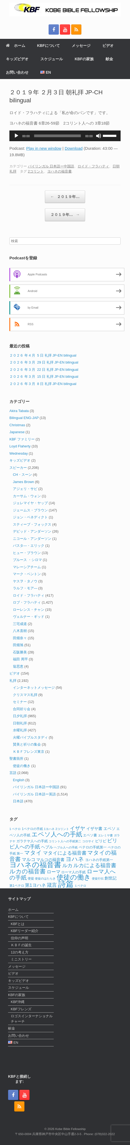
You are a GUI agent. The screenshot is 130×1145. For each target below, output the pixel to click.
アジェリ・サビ (25, 489)
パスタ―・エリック (28, 546)
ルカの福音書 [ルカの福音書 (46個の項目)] (27, 871)
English (18, 780)
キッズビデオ (17, 59)
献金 (109, 59)
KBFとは (17, 924)
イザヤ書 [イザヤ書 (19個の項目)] (94, 828)
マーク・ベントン (27, 574)
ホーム (15, 45)
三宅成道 (20, 624)
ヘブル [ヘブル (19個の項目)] (47, 847)
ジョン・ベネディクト (30, 517)
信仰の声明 (19, 938)
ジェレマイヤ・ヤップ (30, 503)
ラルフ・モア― (25, 588)
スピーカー (18, 468)
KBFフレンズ (21, 1009)
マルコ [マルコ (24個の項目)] (28, 859)
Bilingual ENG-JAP (24, 418)
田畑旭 (18, 645)
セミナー (20, 702)
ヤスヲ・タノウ (25, 581)
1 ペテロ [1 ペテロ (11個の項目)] (15, 828)
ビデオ (108, 45)
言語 (12, 773)
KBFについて (48, 45)
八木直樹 (20, 631)
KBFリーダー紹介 (24, 931)
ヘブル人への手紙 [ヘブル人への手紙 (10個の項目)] (66, 847)
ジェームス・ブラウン (30, 510)
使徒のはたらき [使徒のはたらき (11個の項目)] (45, 878)
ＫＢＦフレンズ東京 (28, 752)
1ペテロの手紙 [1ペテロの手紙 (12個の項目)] (32, 829)
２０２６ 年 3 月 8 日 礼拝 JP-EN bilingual (42, 384)
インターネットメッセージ (34, 688)
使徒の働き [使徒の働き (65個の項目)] (74, 877)
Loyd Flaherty (20, 446)
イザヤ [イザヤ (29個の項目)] (77, 828)
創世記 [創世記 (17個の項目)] (110, 878)
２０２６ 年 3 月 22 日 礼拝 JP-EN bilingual (43, 370)
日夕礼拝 (20, 716)
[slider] (57, 135)
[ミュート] (98, 136)
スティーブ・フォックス (32, 524)
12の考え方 (19, 952)
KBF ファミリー (22, 439)
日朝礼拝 (20, 723)
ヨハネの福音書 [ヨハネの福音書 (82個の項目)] (35, 865)
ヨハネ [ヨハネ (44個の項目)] (75, 859)
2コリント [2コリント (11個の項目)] (62, 828)
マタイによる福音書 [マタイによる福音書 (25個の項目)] (64, 853)
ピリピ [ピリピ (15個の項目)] (100, 841)
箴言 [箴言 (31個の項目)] (52, 885)
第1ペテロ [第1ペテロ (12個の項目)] (16, 886)
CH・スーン (22, 475)
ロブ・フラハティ (27, 602)
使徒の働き (21, 766)
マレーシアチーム (27, 567)
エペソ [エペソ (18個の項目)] (109, 828)
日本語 (18, 801)
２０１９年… (65, 197)
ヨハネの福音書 (59, 171)
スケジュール (51, 59)
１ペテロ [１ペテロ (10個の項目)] (80, 885)
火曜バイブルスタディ (30, 737)
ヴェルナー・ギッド (28, 617)
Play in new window (44, 148)
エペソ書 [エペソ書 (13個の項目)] (90, 835)
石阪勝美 (20, 652)
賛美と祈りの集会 (27, 744)
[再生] (16, 136)
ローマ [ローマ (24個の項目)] (53, 871)
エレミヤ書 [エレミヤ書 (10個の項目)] (105, 835)
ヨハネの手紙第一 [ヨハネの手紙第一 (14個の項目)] (99, 860)
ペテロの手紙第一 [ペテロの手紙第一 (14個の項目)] (93, 847)
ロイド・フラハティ (93, 166)
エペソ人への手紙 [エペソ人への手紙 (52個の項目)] (56, 834)
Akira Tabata (19, 411)
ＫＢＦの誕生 (21, 945)
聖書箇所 (16, 759)
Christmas (17, 425)
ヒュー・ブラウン (27, 553)
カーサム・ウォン (27, 496)
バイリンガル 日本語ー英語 (34, 794)
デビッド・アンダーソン (32, 531)
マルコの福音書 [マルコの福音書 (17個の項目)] (50, 860)
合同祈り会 (21, 709)
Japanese (16, 432)
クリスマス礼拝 (25, 695)
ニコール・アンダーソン (32, 539)
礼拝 (12, 681)
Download (74, 148)
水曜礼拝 (20, 730)
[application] (65, 135)
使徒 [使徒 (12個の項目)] (31, 878)
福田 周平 (20, 659)
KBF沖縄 (17, 1002)
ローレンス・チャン (28, 610)
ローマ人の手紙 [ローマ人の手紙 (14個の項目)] (73, 872)
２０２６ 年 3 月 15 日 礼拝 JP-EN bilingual (43, 377)
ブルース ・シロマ (27, 560)
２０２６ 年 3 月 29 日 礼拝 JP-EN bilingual (43, 362)
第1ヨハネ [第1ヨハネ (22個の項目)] (35, 885)
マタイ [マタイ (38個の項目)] (33, 853)
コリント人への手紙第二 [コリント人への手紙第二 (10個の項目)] (65, 841)
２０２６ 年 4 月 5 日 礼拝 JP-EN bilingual (42, 355)
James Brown (23, 482)
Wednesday (18, 453)
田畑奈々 (20, 638)
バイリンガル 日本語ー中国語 (51, 166)
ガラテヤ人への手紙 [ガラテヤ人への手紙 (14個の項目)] (32, 841)
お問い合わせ (17, 72)
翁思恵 (18, 666)
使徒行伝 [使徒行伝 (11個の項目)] (98, 878)
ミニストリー (21, 959)
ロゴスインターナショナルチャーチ (32, 1018)
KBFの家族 (84, 59)
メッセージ (81, 45)
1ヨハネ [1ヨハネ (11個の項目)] (49, 828)
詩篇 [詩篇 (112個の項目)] (66, 884)
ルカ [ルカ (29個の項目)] (67, 865)
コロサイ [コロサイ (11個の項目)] (88, 841)
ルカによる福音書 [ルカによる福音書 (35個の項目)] (94, 865)
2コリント (36, 171)
